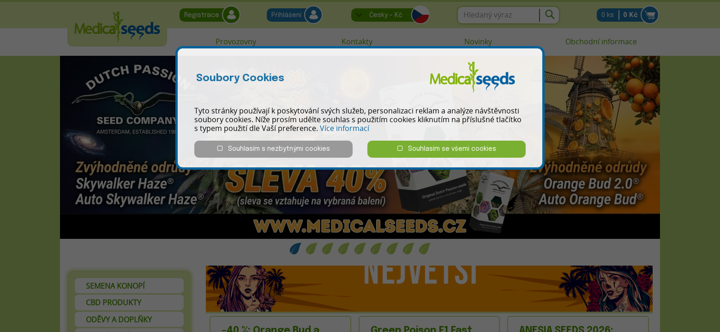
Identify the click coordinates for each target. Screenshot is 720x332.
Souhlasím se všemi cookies (446, 148)
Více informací (344, 128)
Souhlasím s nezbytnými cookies (273, 148)
